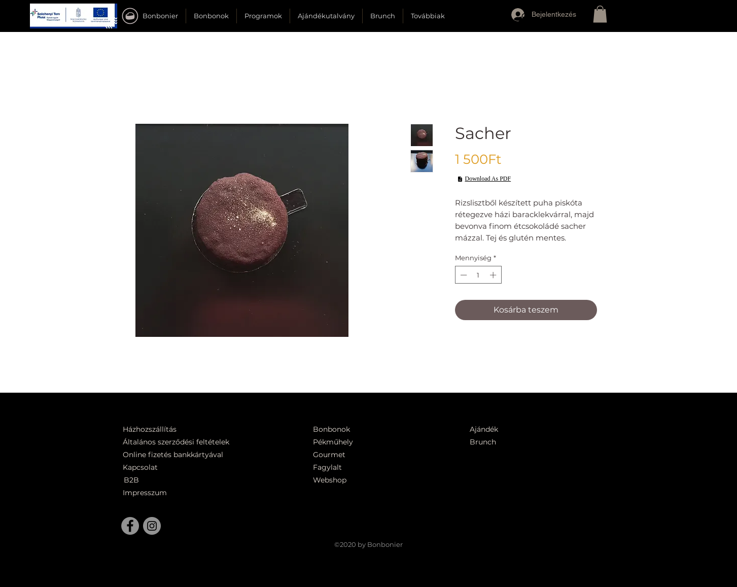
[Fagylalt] (355, 467)
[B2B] (147, 480)
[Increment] (494, 275)
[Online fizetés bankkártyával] (185, 454)
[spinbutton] (478, 275)
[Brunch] (488, 442)
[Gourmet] (355, 454)
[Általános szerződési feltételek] (179, 442)
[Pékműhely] (361, 442)
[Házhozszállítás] (156, 429)
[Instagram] (152, 526)
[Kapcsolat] (142, 467)
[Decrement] (463, 275)
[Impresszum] (146, 493)
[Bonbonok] (331, 429)
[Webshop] (355, 480)
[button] (73, 16)
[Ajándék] (488, 429)
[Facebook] (130, 526)
